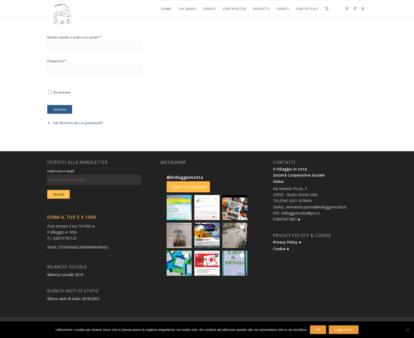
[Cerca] (327, 8)
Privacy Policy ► (287, 242)
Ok (318, 330)
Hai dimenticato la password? (78, 122)
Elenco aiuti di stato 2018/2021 (73, 298)
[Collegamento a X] (363, 8)
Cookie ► (281, 248)
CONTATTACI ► (287, 219)
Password (56, 61)
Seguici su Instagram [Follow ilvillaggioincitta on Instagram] (188, 186)
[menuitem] (166, 8)
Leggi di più (343, 330)
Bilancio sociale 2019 (65, 274)
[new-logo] (61, 14)
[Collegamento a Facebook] (355, 8)
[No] (407, 329)
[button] (179, 207)
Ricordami (59, 92)
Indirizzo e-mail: (61, 171)
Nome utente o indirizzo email (74, 37)
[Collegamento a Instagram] (347, 8)
